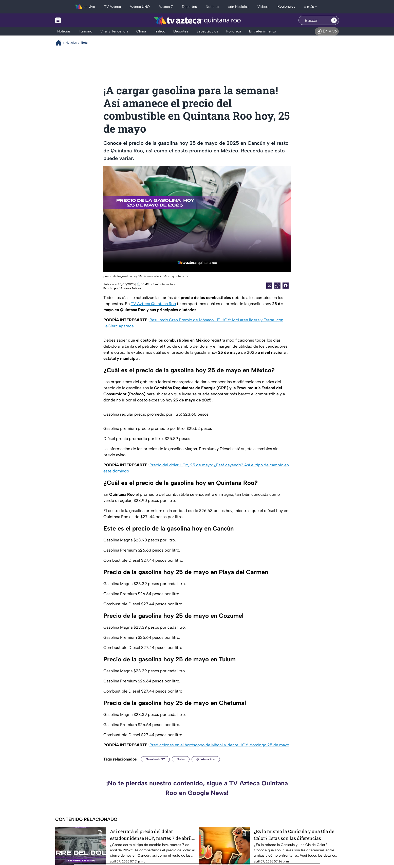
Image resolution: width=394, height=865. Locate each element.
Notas (181, 759)
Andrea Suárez (130, 288)
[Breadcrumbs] (60, 43)
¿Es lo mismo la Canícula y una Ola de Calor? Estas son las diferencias (294, 834)
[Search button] (334, 20)
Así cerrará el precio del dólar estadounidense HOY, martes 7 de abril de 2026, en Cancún (151, 834)
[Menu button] (75, 20)
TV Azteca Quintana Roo (153, 303)
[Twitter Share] (269, 286)
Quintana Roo (205, 759)
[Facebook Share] (286, 286)
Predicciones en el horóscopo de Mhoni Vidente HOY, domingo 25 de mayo (219, 745)
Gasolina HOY (155, 759)
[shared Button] (277, 286)
